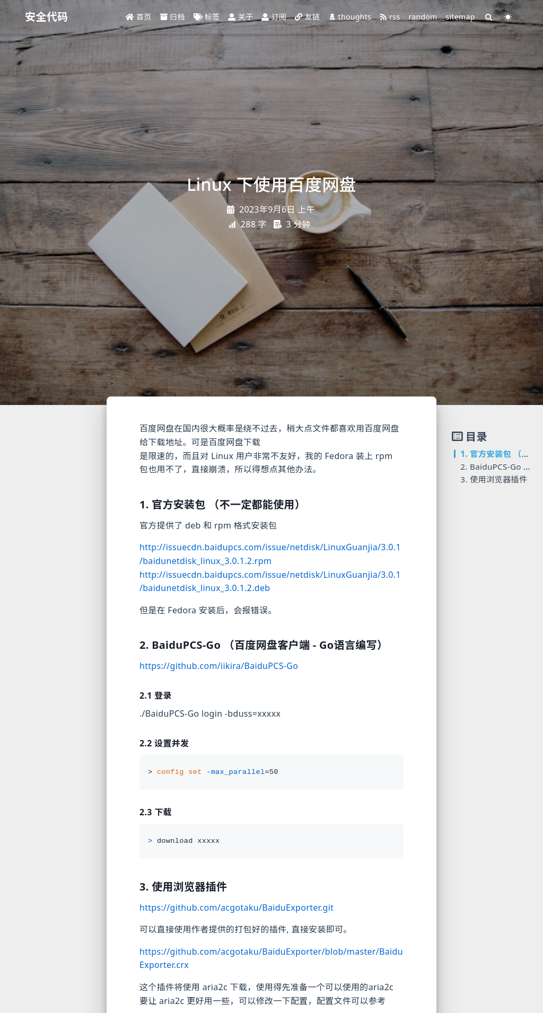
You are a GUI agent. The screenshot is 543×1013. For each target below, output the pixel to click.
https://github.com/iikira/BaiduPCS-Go (218, 666)
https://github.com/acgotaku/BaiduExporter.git (236, 907)
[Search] (489, 17)
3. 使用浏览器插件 (493, 479)
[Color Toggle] (508, 17)
